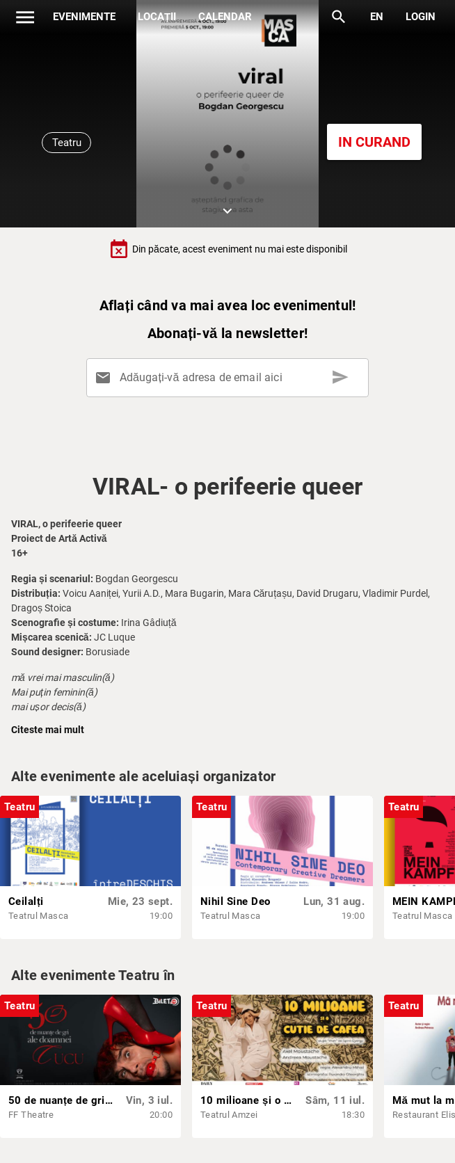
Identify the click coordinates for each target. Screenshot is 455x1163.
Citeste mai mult (47, 729)
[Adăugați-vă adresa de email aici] (230, 377)
